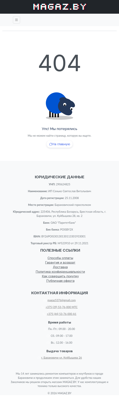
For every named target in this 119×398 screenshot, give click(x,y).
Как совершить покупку (60, 276)
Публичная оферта (60, 281)
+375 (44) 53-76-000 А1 (59, 314)
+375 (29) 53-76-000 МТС (59, 307)
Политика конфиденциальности (60, 272)
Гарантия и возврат (60, 262)
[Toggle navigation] (16, 20)
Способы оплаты (60, 258)
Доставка (60, 267)
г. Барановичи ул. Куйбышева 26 (59, 357)
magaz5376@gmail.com (59, 300)
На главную (59, 144)
